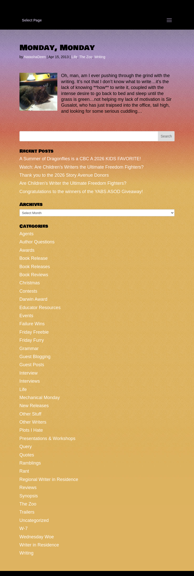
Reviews (28, 487)
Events (26, 315)
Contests (28, 291)
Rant (24, 471)
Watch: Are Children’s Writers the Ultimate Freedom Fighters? (81, 167)
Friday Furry (31, 340)
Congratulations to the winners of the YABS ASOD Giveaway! (81, 191)
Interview (28, 373)
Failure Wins (32, 323)
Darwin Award (33, 299)
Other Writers (32, 422)
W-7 (23, 528)
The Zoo (85, 57)
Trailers (26, 512)
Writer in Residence (39, 544)
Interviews (29, 381)
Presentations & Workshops (47, 438)
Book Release (33, 258)
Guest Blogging (35, 356)
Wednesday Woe (36, 536)
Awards (27, 250)
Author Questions (37, 241)
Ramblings (30, 463)
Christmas (29, 282)
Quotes (26, 454)
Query (25, 446)
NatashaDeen (35, 57)
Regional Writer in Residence (48, 479)
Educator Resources (40, 307)
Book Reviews (33, 274)
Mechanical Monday (39, 397)
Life (74, 57)
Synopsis (28, 495)
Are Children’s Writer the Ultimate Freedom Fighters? (72, 183)
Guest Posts (31, 364)
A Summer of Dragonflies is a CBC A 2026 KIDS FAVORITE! (80, 158)
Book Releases (34, 266)
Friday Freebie (34, 332)
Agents (26, 233)
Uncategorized (34, 520)
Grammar (29, 348)
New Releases (34, 405)
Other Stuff (30, 414)
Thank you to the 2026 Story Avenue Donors (64, 175)
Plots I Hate (31, 430)
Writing (99, 57)
